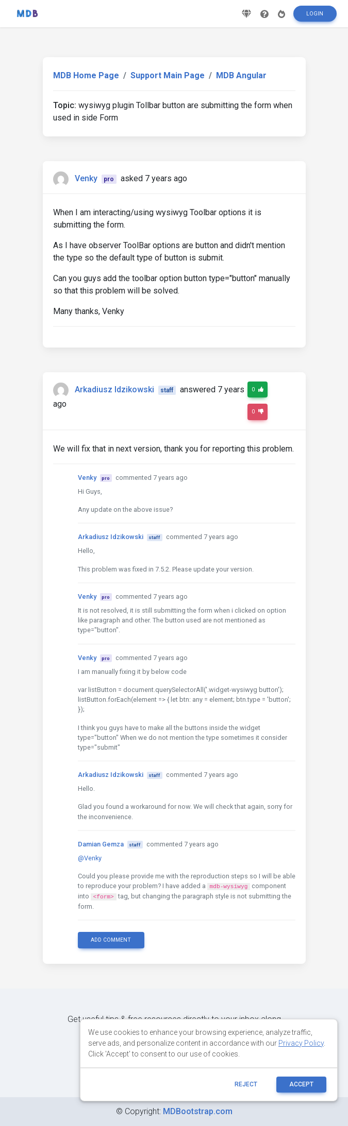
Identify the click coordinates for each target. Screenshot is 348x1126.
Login (314, 17)
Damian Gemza (101, 844)
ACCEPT (301, 1084)
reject (246, 1084)
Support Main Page (167, 75)
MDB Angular (241, 75)
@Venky (90, 858)
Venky (86, 178)
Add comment (111, 940)
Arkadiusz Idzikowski (114, 389)
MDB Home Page (86, 75)
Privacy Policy (301, 1043)
